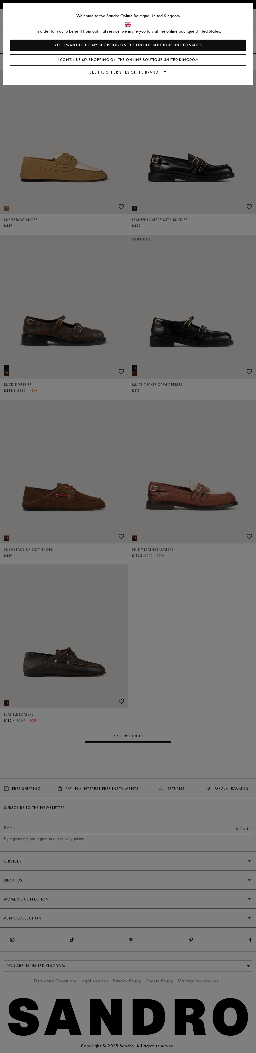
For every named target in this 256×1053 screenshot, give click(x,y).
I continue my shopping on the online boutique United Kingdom (128, 60)
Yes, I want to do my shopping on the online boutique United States (128, 45)
